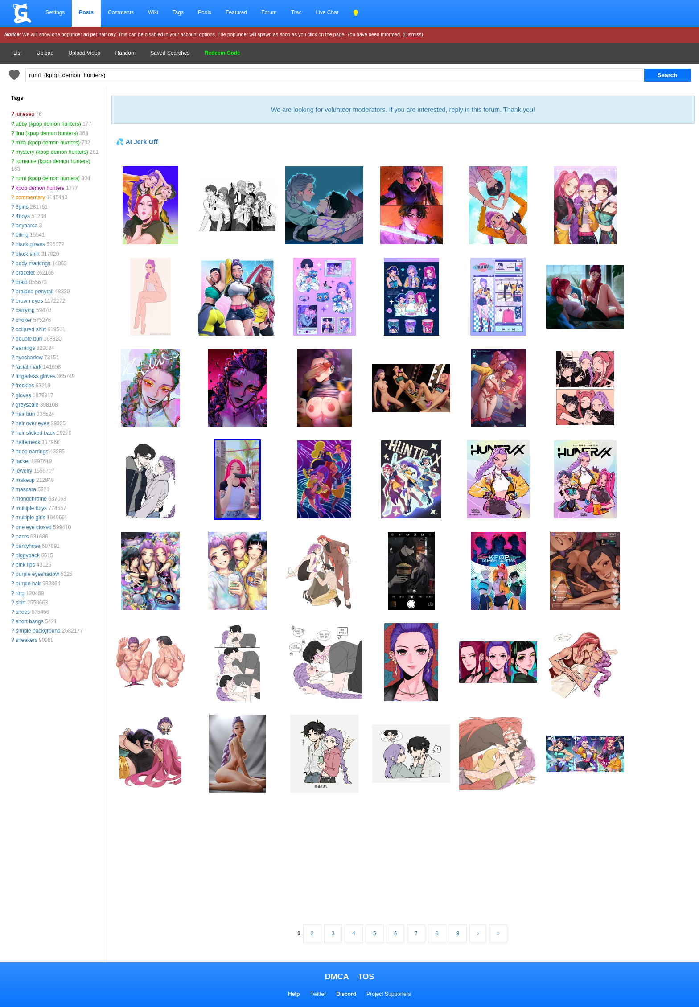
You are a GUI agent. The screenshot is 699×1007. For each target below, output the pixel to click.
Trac (296, 12)
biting (22, 235)
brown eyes (29, 301)
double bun (29, 339)
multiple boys (31, 508)
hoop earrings (32, 451)
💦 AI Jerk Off (137, 141)
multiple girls (30, 517)
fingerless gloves (35, 376)
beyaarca (26, 225)
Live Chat (327, 12)
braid (22, 282)
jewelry (24, 471)
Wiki (153, 12)
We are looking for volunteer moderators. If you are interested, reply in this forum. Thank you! (403, 109)
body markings (33, 263)
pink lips (25, 565)
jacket (22, 461)
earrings (25, 348)
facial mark (28, 367)
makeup (25, 480)
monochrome (31, 499)
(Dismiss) (413, 34)
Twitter (318, 994)
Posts (86, 12)
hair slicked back (35, 433)
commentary (30, 197)
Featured (236, 12)
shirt (21, 603)
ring (20, 593)
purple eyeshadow (37, 574)
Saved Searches (169, 53)
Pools (204, 12)
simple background (38, 631)
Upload (45, 53)
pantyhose (28, 546)
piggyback (28, 555)
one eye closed (34, 527)
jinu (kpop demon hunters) (47, 133)
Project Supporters (388, 994)
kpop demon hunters (40, 188)
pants (22, 537)
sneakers (26, 640)
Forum (269, 12)
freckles (25, 385)
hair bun (25, 414)
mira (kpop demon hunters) (48, 143)
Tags (178, 12)
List (17, 53)
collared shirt (31, 329)
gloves (23, 395)
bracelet (25, 273)
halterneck (28, 442)
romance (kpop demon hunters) (53, 161)
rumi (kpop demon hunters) (48, 178)
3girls (22, 207)
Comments (121, 12)
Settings (55, 12)
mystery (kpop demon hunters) (52, 152)
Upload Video (84, 53)
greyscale (27, 405)
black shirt (28, 254)
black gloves (30, 244)
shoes (23, 612)
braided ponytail (34, 291)
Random (125, 53)
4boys (23, 216)
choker (24, 320)
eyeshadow (29, 357)
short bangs (30, 621)
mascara (26, 489)
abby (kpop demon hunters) (48, 124)
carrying (25, 310)
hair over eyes (32, 423)
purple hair (28, 583)
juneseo (25, 114)
